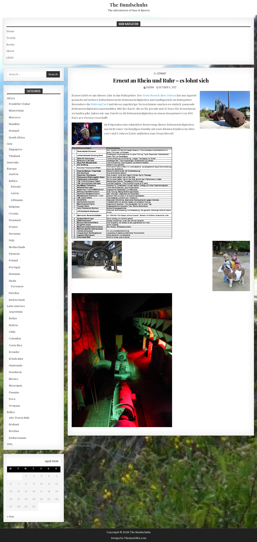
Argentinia (15, 311)
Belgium (14, 206)
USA (9, 444)
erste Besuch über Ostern (159, 95)
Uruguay (14, 405)
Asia (9, 143)
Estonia (15, 186)
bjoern (150, 87)
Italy (12, 240)
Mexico (13, 378)
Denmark (15, 220)
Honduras (15, 372)
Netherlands (17, 247)
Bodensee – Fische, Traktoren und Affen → (226, 445)
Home (10, 31)
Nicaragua (15, 385)
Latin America (16, 306)
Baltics (13, 180)
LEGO (10, 57)
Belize (13, 318)
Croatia (13, 213)
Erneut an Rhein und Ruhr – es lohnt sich (161, 80)
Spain (12, 280)
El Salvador (16, 358)
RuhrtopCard (99, 104)
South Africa (17, 137)
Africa (11, 98)
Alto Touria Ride (19, 417)
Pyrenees (17, 286)
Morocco (14, 117)
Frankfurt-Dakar (19, 103)
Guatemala (15, 365)
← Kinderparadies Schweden (86, 445)
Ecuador (14, 351)
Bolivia (13, 325)
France (13, 226)
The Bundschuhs (129, 4)
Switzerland (16, 299)
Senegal (14, 130)
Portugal (14, 267)
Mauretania (16, 110)
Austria (13, 174)
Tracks (10, 37)
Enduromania (17, 437)
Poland (13, 260)
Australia (12, 162)
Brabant (14, 424)
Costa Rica (15, 345)
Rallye (11, 412)
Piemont (14, 253)
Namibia (14, 124)
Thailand (14, 156)
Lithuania (17, 200)
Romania (14, 273)
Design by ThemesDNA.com (128, 538)
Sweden (14, 293)
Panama (14, 392)
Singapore (15, 149)
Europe (12, 168)
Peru (12, 399)
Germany (161, 73)
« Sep (10, 516)
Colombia (15, 338)
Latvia (15, 193)
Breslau (14, 431)
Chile (12, 331)
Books (10, 44)
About (10, 51)
